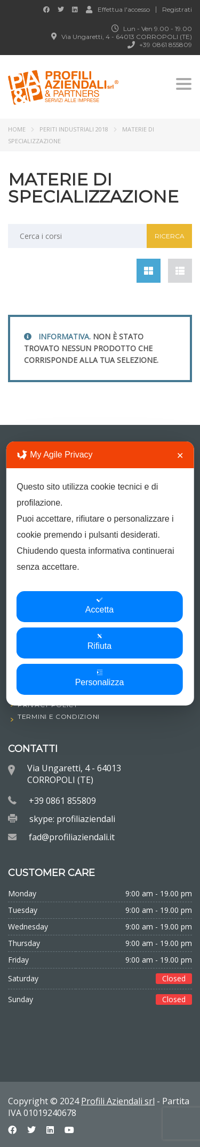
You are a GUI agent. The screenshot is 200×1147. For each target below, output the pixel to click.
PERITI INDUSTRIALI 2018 (73, 129)
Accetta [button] (99, 605)
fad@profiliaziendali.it (72, 837)
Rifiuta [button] (99, 641)
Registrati (177, 9)
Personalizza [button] (99, 678)
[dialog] (100, 573)
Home (17, 129)
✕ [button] (180, 455)
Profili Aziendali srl (118, 1101)
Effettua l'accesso (118, 9)
